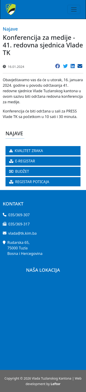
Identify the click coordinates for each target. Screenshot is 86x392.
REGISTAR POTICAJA (29, 181)
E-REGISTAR (22, 161)
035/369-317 (19, 224)
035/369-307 (19, 214)
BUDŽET (19, 171)
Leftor (56, 384)
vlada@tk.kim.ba (22, 233)
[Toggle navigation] (73, 9)
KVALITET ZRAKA (26, 150)
